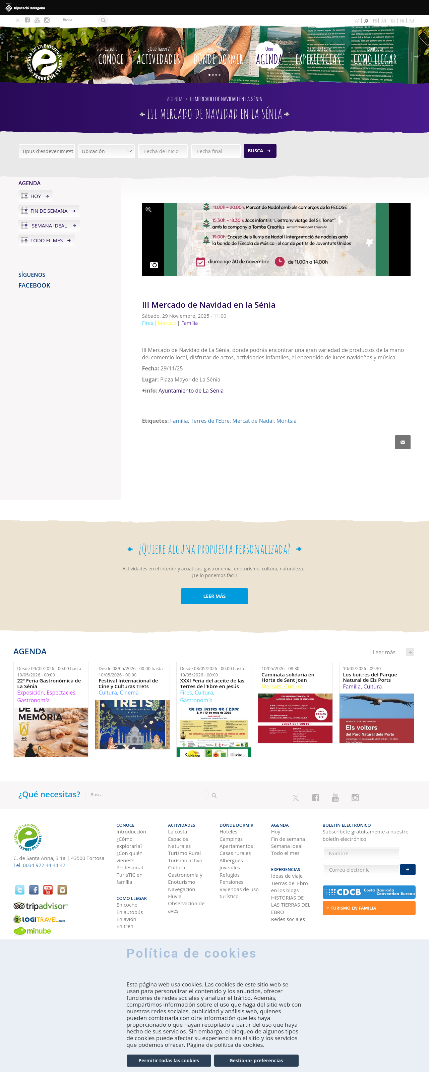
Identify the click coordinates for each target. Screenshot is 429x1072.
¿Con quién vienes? (130, 856)
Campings (231, 838)
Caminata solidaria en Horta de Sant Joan (287, 677)
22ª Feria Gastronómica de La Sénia (49, 683)
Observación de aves (186, 907)
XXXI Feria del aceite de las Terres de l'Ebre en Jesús (212, 683)
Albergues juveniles (231, 864)
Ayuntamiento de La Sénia (190, 390)
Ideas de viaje (287, 875)
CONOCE (111, 54)
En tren (125, 926)
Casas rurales (235, 853)
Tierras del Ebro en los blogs (289, 887)
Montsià (287, 420)
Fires (186, 692)
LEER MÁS (214, 596)
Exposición (30, 692)
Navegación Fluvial (181, 893)
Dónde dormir (218, 54)
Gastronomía (33, 700)
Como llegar (375, 54)
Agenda (269, 54)
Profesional (130, 867)
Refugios (230, 874)
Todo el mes (46, 240)
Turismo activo (185, 860)
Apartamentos (236, 846)
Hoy (35, 196)
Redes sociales (288, 919)
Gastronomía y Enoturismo (185, 878)
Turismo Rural (184, 853)
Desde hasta (49, 671)
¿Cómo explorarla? (129, 842)
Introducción (131, 831)
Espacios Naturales (179, 842)
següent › (410, 652)
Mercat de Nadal (253, 420)
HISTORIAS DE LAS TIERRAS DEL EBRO (290, 904)
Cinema (129, 692)
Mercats (271, 686)
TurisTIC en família (130, 878)
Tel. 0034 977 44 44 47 (39, 865)
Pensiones (231, 881)
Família (179, 420)
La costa (177, 831)
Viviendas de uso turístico (239, 893)
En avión (126, 919)
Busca (255, 150)
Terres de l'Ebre (210, 420)
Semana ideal (49, 225)
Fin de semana (49, 210)
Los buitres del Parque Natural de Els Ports (370, 677)
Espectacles (61, 692)
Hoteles (228, 831)
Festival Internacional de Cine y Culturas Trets (128, 683)
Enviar (408, 869)
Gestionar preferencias (256, 1060)
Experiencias (318, 54)
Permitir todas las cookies (168, 1060)
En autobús (130, 912)
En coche (127, 904)
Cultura (108, 692)
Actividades (158, 54)
